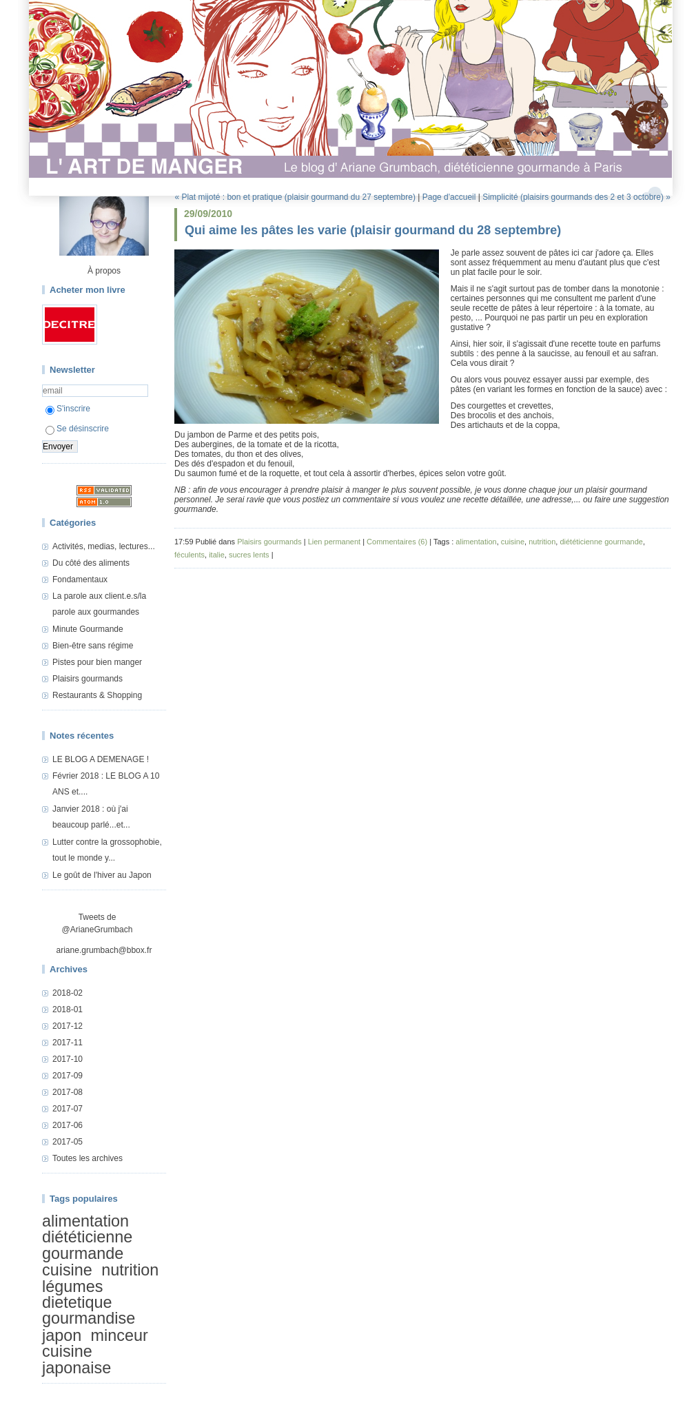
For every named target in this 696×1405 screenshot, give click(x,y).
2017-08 (67, 1092)
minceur (119, 1335)
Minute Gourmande (87, 629)
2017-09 (67, 1075)
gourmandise (88, 1318)
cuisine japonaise (76, 1359)
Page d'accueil (449, 197)
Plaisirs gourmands (87, 679)
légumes (72, 1286)
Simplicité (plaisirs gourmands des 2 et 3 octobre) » (576, 197)
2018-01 (67, 1009)
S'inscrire (67, 408)
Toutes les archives (87, 1158)
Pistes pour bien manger (97, 662)
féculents (189, 555)
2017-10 (67, 1059)
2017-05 (67, 1142)
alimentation (85, 1221)
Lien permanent (334, 541)
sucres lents (249, 555)
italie (217, 555)
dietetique (77, 1302)
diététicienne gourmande (87, 1245)
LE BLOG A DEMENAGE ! (100, 759)
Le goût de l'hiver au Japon (102, 875)
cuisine (67, 1270)
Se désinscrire (77, 428)
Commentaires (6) (397, 541)
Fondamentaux (80, 579)
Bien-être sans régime (92, 645)
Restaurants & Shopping (97, 695)
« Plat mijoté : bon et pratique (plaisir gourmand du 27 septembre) (295, 197)
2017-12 (67, 1026)
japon (61, 1335)
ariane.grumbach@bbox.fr (104, 950)
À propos (104, 271)
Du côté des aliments (91, 563)
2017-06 (67, 1125)
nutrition (129, 1270)
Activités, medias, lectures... (103, 546)
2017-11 (67, 1042)
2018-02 (67, 993)
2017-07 (67, 1109)
